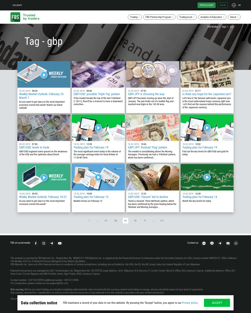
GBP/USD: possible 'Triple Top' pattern (97, 94)
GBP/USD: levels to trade (34, 147)
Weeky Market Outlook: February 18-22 (43, 197)
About (233, 17)
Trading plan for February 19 (91, 147)
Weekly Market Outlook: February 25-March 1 (41, 96)
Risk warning (16, 289)
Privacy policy (189, 302)
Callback (17, 5)
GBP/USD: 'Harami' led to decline (148, 197)
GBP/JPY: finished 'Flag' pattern (147, 147)
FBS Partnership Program (158, 17)
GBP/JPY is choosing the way (146, 94)
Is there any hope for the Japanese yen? (206, 94)
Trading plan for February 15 (91, 197)
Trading (134, 17)
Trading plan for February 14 (199, 197)
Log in (222, 5)
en (239, 5)
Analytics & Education (211, 17)
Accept (217, 303)
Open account (206, 5)
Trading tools (185, 17)
